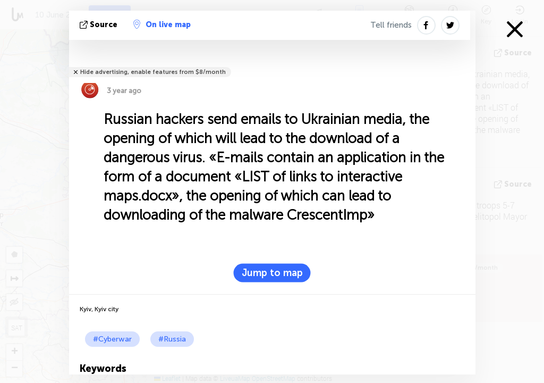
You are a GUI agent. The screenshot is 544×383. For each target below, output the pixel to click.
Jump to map (272, 273)
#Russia (172, 339)
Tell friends (391, 25)
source (99, 24)
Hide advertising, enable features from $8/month (153, 72)
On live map (162, 24)
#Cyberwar (112, 339)
